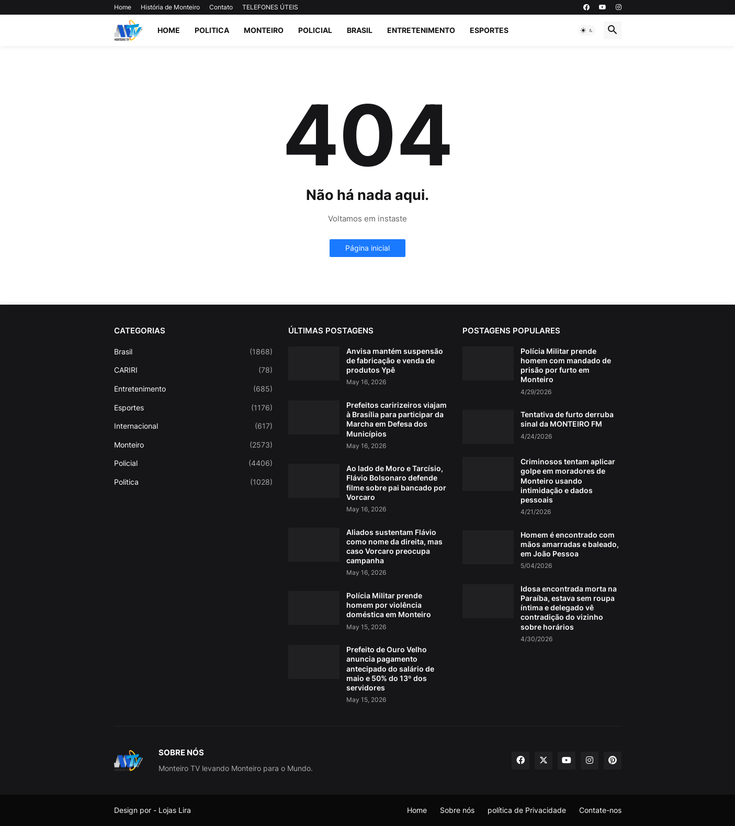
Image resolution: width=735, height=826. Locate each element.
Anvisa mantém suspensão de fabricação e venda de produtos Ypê (394, 360)
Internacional (193, 426)
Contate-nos (600, 810)
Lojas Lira (175, 810)
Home (122, 7)
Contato (221, 7)
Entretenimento (421, 30)
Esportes (489, 30)
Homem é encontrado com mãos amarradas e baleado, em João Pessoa (570, 544)
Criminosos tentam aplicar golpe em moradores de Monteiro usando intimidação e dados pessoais (568, 480)
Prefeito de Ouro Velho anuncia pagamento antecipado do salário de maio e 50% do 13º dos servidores (390, 668)
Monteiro (264, 30)
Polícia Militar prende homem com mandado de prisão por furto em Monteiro (566, 365)
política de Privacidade (527, 810)
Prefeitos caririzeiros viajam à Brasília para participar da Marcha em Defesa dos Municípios (396, 419)
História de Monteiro (170, 7)
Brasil (359, 30)
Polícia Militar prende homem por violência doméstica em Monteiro (388, 605)
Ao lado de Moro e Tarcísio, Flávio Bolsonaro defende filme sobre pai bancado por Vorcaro (396, 482)
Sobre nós (457, 810)
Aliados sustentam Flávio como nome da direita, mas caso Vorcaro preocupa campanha (394, 546)
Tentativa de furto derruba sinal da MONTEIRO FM (567, 419)
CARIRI (193, 370)
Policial (315, 30)
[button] (587, 30)
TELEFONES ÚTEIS (270, 7)
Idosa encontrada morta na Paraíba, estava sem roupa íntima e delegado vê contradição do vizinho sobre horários (569, 607)
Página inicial (367, 247)
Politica (212, 30)
